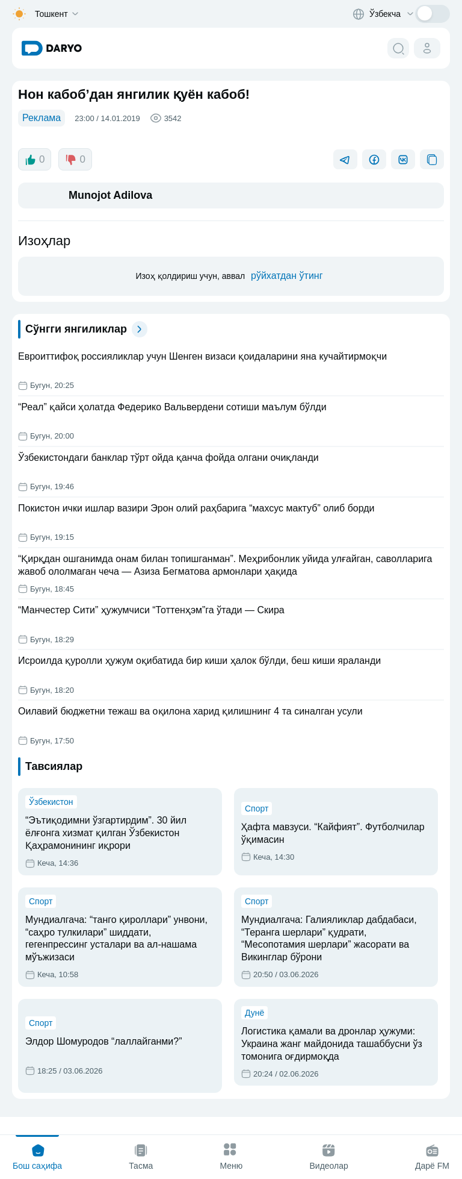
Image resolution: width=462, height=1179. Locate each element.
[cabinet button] (427, 48)
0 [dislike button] (75, 160)
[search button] (398, 48)
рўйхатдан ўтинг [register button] (286, 276)
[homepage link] (52, 48)
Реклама (41, 118)
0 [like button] (35, 160)
